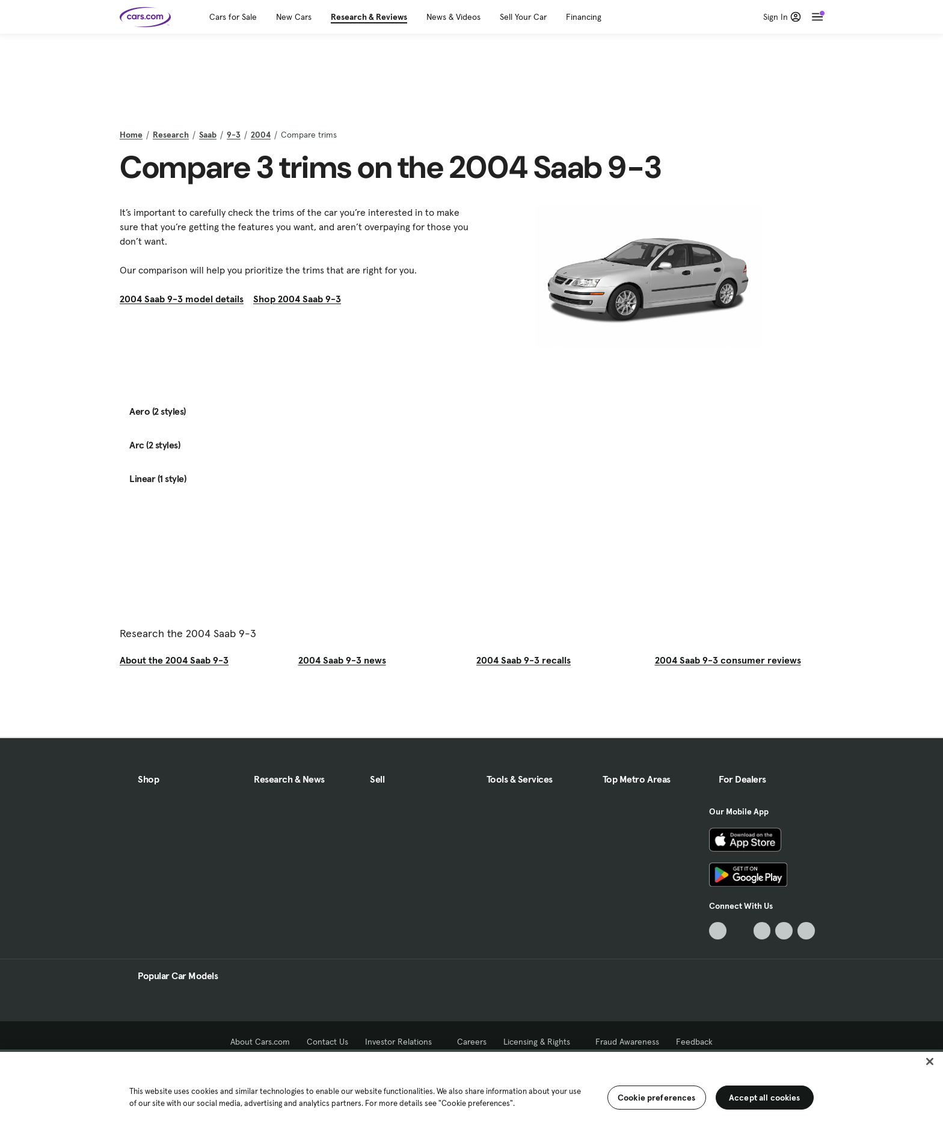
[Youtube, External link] (762, 930)
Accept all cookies (764, 1097)
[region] (471, 1086)
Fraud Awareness (627, 1041)
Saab (208, 134)
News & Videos (453, 16)
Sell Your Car (523, 16)
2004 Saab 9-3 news (342, 660)
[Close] (930, 1061)
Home (131, 134)
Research (171, 134)
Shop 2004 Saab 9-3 (297, 299)
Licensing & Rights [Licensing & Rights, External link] (541, 1041)
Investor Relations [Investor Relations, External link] (402, 1041)
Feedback (694, 1041)
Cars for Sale (233, 16)
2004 (261, 134)
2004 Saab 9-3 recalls (523, 660)
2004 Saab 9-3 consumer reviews (728, 660)
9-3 (234, 134)
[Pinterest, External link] (806, 930)
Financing (583, 16)
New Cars (294, 16)
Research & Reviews (369, 16)
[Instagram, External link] (784, 930)
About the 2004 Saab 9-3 (174, 660)
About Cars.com (260, 1041)
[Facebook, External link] (740, 930)
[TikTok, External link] (717, 930)
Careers (472, 1041)
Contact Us (327, 1041)
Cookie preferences (657, 1097)
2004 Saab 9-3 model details (182, 299)
